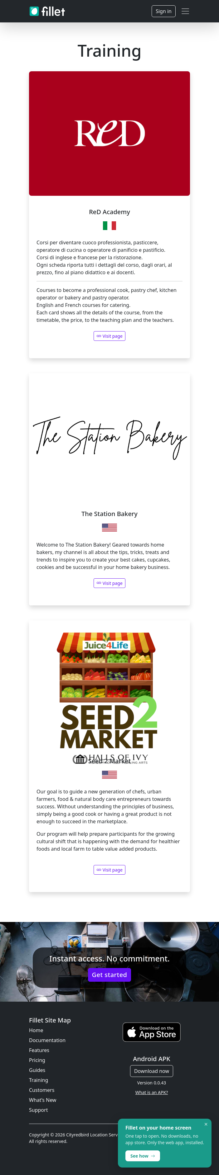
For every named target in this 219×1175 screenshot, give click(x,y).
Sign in (164, 11)
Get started (109, 975)
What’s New (42, 1100)
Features (39, 1050)
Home (36, 1030)
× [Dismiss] (206, 1124)
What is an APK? (151, 1092)
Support (38, 1110)
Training (38, 1080)
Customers (41, 1090)
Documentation (47, 1040)
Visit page (109, 583)
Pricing (37, 1060)
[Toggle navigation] (185, 11)
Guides (37, 1070)
